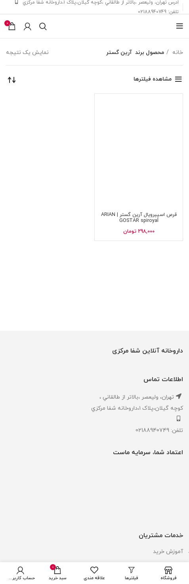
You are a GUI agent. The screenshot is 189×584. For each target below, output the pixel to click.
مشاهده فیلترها (153, 79)
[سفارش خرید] (12, 79)
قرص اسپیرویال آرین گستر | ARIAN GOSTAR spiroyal (139, 217)
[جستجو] (43, 26)
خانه (177, 52)
